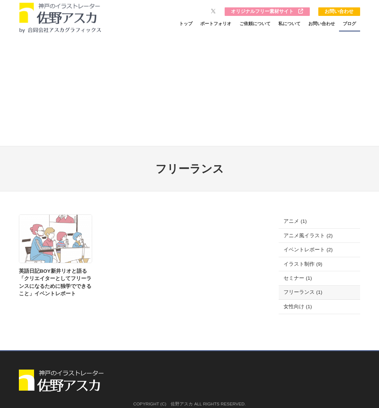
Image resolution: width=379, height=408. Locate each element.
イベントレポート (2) (308, 249)
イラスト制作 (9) (303, 264)
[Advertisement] (189, 90)
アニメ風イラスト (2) (308, 235)
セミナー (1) (298, 278)
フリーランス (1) (303, 292)
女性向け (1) (298, 306)
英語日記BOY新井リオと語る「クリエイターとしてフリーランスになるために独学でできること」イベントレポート (55, 282)
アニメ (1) (295, 221)
